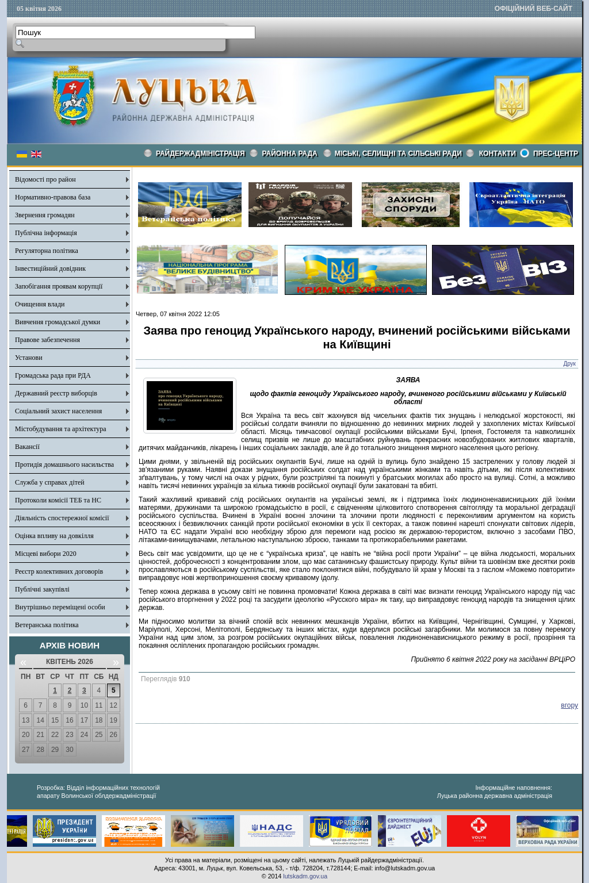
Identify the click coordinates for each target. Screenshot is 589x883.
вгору (569, 705)
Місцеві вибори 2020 (46, 554)
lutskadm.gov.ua (305, 876)
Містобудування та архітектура (60, 429)
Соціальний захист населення (58, 411)
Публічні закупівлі (42, 589)
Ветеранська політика (47, 625)
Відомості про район (45, 179)
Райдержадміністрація (200, 153)
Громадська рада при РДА (53, 375)
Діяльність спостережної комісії (62, 518)
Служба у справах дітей (50, 482)
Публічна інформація (46, 233)
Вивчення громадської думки (57, 322)
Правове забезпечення (47, 340)
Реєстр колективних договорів (59, 571)
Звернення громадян (45, 215)
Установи (29, 358)
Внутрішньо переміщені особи (60, 607)
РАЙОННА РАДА (290, 153)
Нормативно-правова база (52, 197)
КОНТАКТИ (497, 153)
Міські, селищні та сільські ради (398, 153)
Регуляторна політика (46, 251)
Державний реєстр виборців (56, 393)
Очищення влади (39, 304)
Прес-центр (555, 153)
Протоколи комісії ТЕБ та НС (58, 500)
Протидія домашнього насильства (64, 464)
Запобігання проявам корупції (58, 286)
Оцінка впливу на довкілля (54, 536)
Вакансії (27, 447)
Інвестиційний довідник (50, 268)
